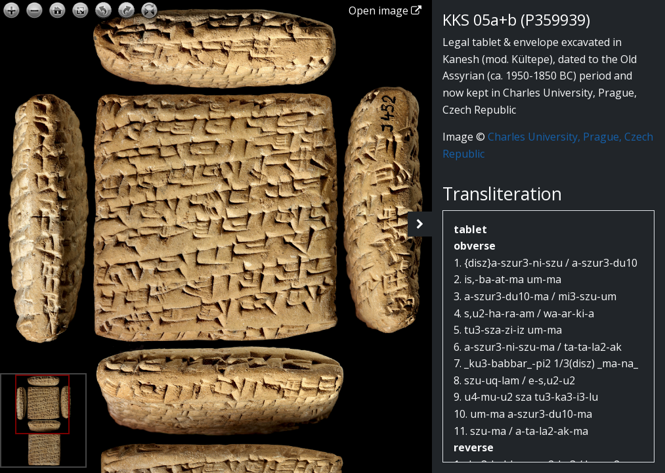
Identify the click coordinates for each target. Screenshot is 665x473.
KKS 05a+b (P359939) (516, 19)
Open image (385, 10)
